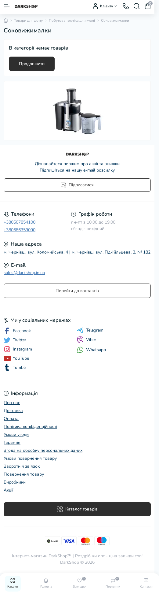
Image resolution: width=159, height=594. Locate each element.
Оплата (11, 418)
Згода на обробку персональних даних (43, 450)
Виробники (15, 482)
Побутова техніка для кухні (72, 20)
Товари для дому (28, 20)
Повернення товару (24, 474)
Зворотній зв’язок (22, 466)
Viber (86, 339)
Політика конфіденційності (30, 426)
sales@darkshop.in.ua (24, 273)
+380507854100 (19, 222)
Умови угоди (16, 434)
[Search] (137, 6)
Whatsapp (91, 350)
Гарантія (12, 442)
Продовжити (32, 64)
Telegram (90, 330)
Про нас (12, 403)
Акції (8, 490)
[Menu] (7, 6)
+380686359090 (19, 230)
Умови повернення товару (30, 458)
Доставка (13, 411)
